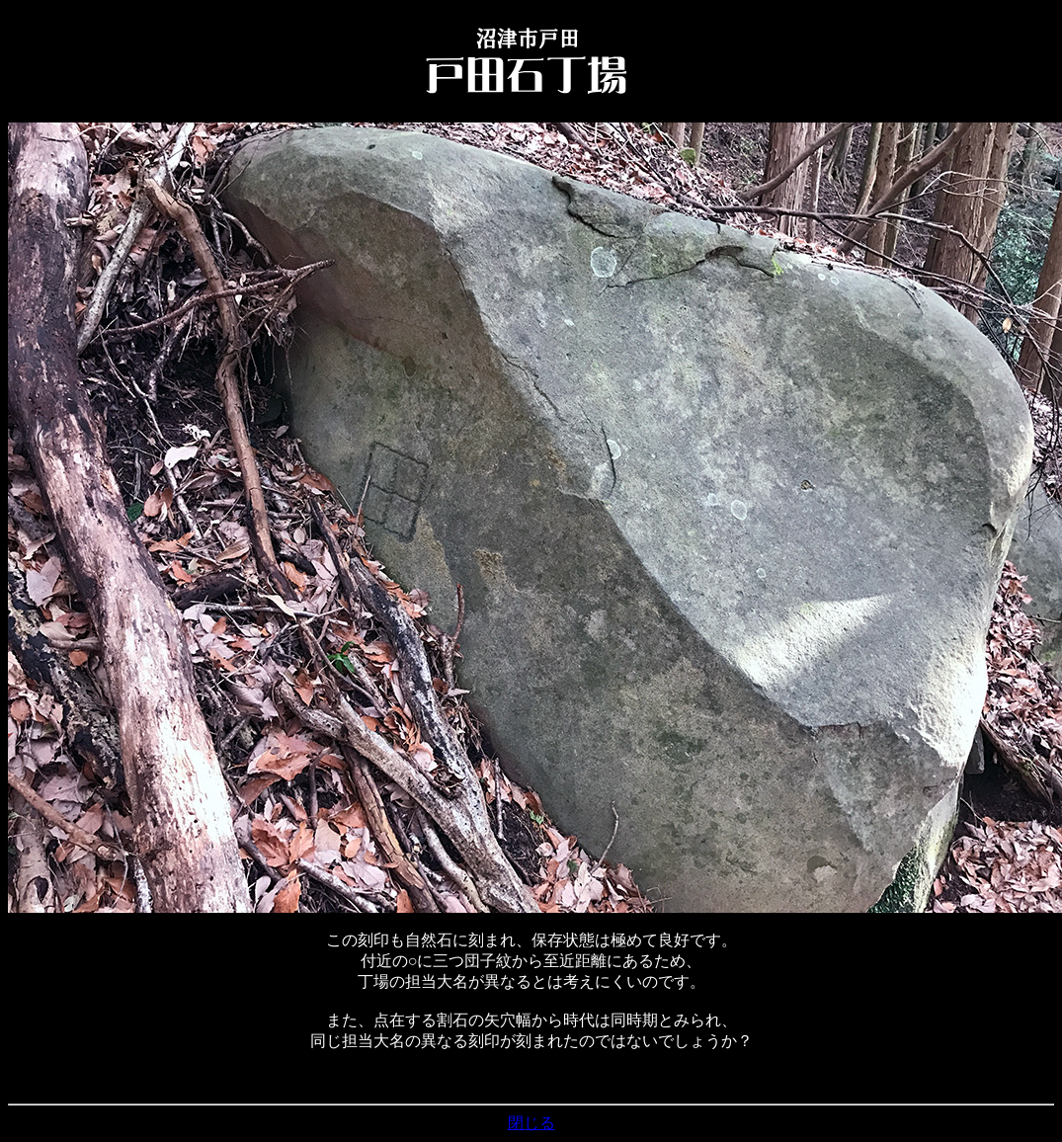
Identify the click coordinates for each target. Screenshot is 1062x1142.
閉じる (531, 1122)
